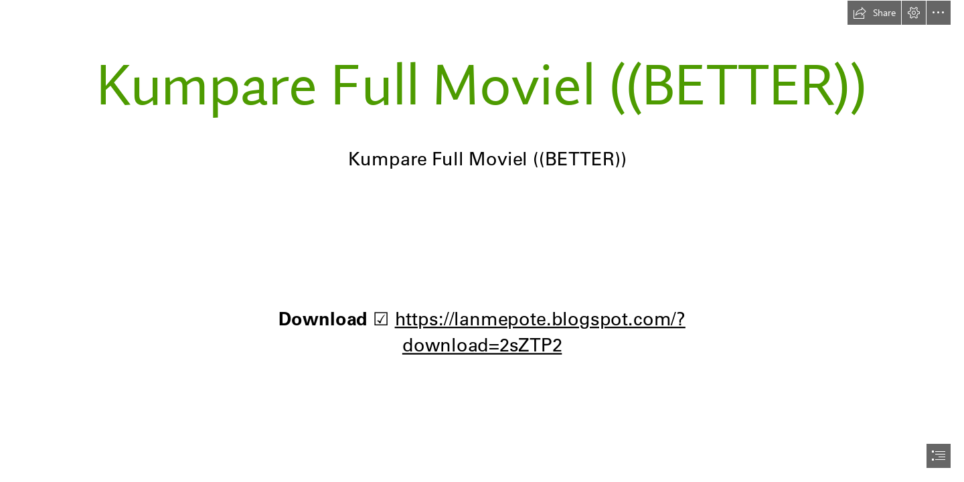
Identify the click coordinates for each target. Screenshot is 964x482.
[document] (482, 241)
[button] (874, 13)
